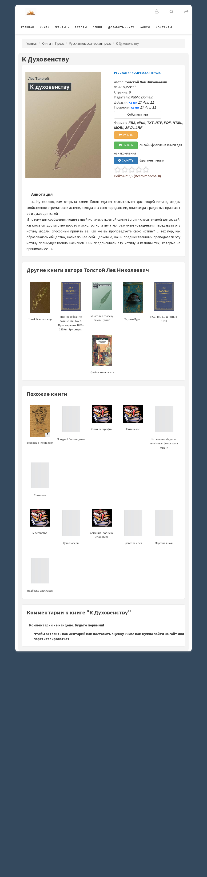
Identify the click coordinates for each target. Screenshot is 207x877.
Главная (27, 27)
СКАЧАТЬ (126, 160)
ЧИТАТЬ (126, 145)
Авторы (81, 27)
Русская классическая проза (90, 43)
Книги (45, 27)
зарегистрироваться (51, 639)
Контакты (164, 27)
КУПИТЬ (126, 135)
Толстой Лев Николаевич (146, 82)
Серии (97, 27)
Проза (59, 43)
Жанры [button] (60, 27)
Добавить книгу (121, 27)
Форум (145, 27)
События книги (137, 115)
